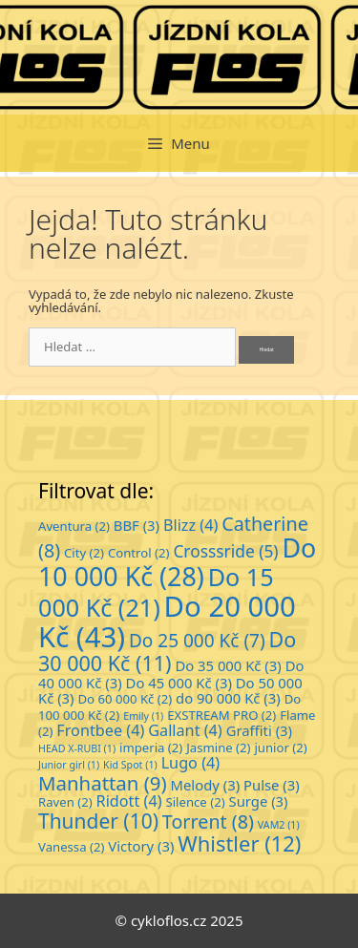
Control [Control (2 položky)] (139, 552)
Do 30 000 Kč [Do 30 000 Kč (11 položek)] (167, 651)
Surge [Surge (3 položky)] (258, 801)
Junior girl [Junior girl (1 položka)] (68, 764)
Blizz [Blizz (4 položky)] (190, 525)
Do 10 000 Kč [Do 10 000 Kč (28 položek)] (177, 562)
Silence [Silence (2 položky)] (194, 802)
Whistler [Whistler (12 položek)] (239, 843)
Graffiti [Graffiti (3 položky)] (259, 730)
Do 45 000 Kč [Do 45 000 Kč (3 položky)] (179, 682)
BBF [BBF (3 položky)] (136, 525)
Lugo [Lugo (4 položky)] (191, 762)
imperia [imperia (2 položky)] (150, 747)
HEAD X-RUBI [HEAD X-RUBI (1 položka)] (77, 748)
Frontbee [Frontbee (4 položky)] (100, 730)
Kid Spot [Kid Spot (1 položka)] (130, 764)
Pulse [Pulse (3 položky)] (271, 784)
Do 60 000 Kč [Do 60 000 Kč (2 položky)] (124, 698)
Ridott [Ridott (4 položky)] (129, 800)
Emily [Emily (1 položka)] (143, 716)
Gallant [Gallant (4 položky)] (185, 730)
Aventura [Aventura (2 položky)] (74, 526)
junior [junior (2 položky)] (280, 747)
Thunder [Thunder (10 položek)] (98, 821)
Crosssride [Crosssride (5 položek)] (225, 550)
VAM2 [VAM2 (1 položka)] (279, 825)
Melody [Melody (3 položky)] (206, 784)
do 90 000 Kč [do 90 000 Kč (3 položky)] (228, 697)
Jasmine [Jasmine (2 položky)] (218, 747)
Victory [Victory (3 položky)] (141, 845)
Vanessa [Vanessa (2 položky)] (71, 846)
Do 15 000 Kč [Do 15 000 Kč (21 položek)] (156, 591)
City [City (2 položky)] (84, 552)
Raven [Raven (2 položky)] (65, 802)
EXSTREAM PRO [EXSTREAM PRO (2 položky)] (221, 715)
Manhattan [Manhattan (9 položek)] (102, 782)
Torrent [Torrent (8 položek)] (208, 821)
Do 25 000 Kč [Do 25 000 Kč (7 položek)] (197, 640)
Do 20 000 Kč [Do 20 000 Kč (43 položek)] (167, 621)
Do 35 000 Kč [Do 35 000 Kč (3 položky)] (228, 665)
